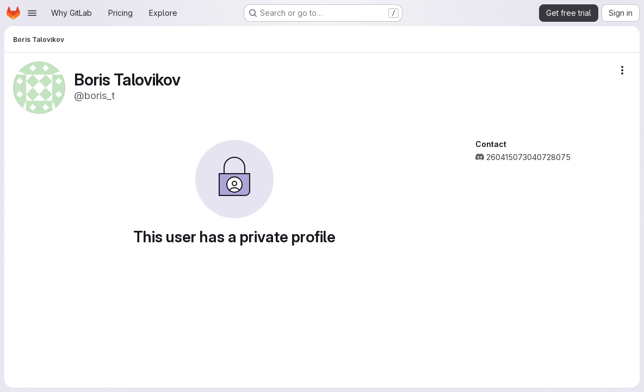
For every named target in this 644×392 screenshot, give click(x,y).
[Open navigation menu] (32, 13)
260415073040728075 (528, 157)
